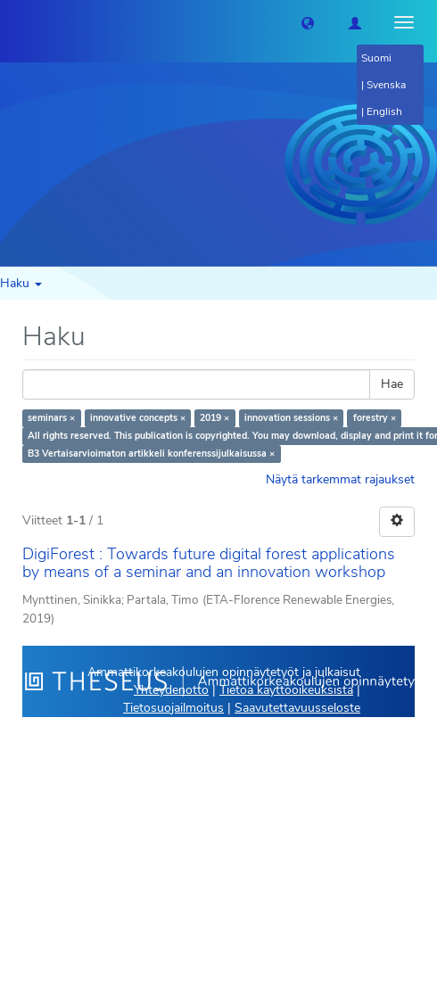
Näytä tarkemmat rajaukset (340, 479)
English (384, 111)
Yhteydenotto (171, 689)
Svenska (386, 85)
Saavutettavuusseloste (297, 707)
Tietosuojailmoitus (173, 707)
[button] (308, 22)
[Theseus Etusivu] (13, 22)
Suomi (376, 58)
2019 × (214, 418)
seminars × (51, 418)
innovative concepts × (138, 418)
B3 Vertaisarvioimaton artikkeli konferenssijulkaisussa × (151, 453)
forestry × (374, 418)
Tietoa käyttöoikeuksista (286, 689)
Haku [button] (21, 283)
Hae (392, 383)
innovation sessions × (291, 418)
